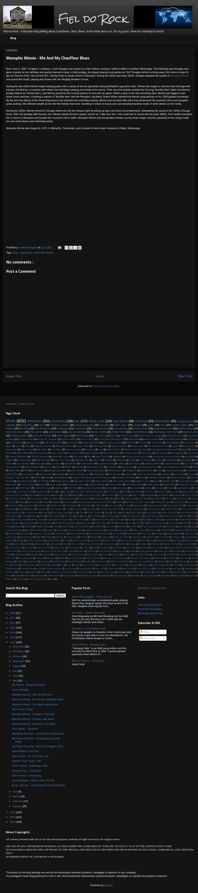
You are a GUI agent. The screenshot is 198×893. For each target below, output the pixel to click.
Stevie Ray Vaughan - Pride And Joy (92, 596)
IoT (78, 516)
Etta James (36, 431)
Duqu (33, 516)
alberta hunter (81, 460)
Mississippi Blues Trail (150, 613)
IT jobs (67, 492)
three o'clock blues (60, 513)
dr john (158, 460)
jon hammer (73, 548)
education (150, 537)
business (120, 460)
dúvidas (94, 537)
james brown (102, 456)
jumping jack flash (162, 502)
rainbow (88, 561)
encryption (176, 537)
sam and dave (104, 565)
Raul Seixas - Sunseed (24, 728)
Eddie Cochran (54, 516)
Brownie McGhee (43, 446)
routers (53, 565)
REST (69, 467)
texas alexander (91, 442)
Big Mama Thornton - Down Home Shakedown (38, 733)
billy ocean (171, 526)
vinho (18, 446)
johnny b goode (43, 548)
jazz (77, 421)
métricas (46, 555)
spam (151, 425)
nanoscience (28, 474)
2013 (13, 637)
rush (69, 565)
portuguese (32, 561)
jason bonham (15, 548)
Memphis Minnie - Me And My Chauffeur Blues (37, 699)
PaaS (59, 467)
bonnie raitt (127, 467)
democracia (146, 534)
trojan (170, 488)
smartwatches (27, 569)
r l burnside (156, 442)
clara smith (11, 484)
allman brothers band (15, 495)
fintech (143, 540)
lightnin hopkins (92, 453)
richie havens (56, 509)
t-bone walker (69, 439)
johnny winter (140, 428)
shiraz (176, 565)
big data (122, 526)
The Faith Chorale (157, 523)
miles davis (25, 488)
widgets (191, 575)
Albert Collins (113, 449)
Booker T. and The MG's (18, 477)
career (132, 460)
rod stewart (115, 474)
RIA (130, 520)
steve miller (127, 569)
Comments (147, 638)
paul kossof (135, 463)
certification (166, 530)
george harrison (97, 484)
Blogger (108, 885)
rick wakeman (12, 565)
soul (42, 425)
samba (147, 488)
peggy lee (158, 558)
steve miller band (144, 569)
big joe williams (119, 446)
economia (105, 537)
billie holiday (23, 453)
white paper (179, 575)
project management (79, 474)
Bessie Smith (98, 431)
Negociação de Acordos (57, 520)
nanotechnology (43, 488)
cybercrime (15, 442)
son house (72, 442)
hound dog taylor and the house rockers (94, 502)
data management (78, 534)
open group (113, 505)
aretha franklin (151, 439)
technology (82, 435)
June (16, 675)
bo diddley (112, 467)
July (15, 671)
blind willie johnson (172, 439)
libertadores (70, 463)
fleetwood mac (163, 540)
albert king (133, 439)
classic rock (96, 421)
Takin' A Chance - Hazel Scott (88, 660)
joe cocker (55, 463)
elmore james (26, 439)
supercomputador (13, 513)
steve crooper (188, 509)
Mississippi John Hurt (165, 431)
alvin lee (32, 495)
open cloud (158, 555)
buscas (60, 530)
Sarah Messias (45, 523)
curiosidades (53, 499)
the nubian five (107, 572)
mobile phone (164, 551)
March (16, 796)
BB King (24, 428)
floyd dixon (156, 499)
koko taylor (63, 435)
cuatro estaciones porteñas (175, 467)
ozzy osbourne (25, 558)
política (20, 561)
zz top (191, 474)
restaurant (181, 561)
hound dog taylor (95, 470)
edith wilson (137, 537)
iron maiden (187, 544)
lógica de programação (30, 551)
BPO (123, 513)
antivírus (96, 460)
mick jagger (86, 505)
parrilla (62, 558)
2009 (13, 821)
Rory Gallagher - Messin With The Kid (33, 780)
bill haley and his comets (151, 526)
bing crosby (123, 495)
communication (37, 499)
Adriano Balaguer (18, 456)
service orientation (161, 565)
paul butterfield (75, 558)
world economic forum (37, 579)
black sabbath (102, 481)
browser (50, 530)
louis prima (14, 505)
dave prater (117, 534)
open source (33, 442)
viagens (9, 460)
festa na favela (110, 540)
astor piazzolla (100, 446)
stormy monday (73, 449)
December (19, 646)
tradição (147, 572)
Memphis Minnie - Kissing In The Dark (33, 714)
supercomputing (172, 463)
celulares (153, 530)
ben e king (110, 526)
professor (45, 561)
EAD (42, 516)
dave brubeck (69, 499)
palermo (40, 558)
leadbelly (117, 456)
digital (38, 537)
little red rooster (112, 453)
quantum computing (91, 488)
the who (159, 488)
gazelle (27, 544)
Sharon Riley (85, 523)
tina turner (189, 463)
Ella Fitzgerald (61, 477)
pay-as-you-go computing (115, 558)
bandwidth (97, 526)
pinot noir (183, 558)
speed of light (171, 509)
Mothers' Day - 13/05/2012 (26, 770)
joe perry (29, 548)
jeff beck (130, 442)
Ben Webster (152, 513)
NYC (193, 516)
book (28, 530)
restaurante (99, 474)
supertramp (190, 569)
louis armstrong (76, 431)
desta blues (190, 534)
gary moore (38, 470)
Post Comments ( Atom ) (106, 386)
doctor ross (72, 537)
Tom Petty (173, 523)
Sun (130, 523)
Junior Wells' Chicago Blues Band (89, 492)
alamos (18, 526)
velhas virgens (53, 575)
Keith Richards (43, 460)
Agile (107, 513)
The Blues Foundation (150, 609)
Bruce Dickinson (187, 513)
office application (141, 555)
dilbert (111, 499)
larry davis (104, 548)
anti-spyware (45, 495)
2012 (13, 642)
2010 (13, 817)
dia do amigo (26, 537)
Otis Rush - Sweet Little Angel (88, 612)
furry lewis (78, 456)
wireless (20, 579)
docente (59, 537)
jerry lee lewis (23, 463)
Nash (8, 520)
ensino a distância (35, 540)
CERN (37, 477)
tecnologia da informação (61, 572)
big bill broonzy (174, 435)
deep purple (56, 484)
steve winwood (162, 569)
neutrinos (59, 488)
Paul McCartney (103, 520)
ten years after (31, 513)
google (45, 502)
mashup (71, 551)
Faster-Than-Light (24, 492)
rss (62, 565)
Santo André (29, 523)
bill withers (110, 495)
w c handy (193, 453)
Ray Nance (156, 520)
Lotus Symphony (133, 516)
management (28, 505)
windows (9, 579)
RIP (113, 435)
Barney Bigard (136, 513)
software (166, 474)
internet (119, 502)
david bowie (131, 534)
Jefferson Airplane (157, 477)
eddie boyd (130, 499)
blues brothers (40, 453)
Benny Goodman (169, 513)
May (15, 680)
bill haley (133, 526)
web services (183, 488)
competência (60, 534)
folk (26, 470)
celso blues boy (187, 481)
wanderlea (105, 575)
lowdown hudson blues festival (181, 548)
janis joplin (186, 460)
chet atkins (193, 530)
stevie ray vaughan (47, 439)
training (158, 572)
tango (8, 446)
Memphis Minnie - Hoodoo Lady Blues (33, 719)
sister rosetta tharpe (147, 474)
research (42, 509)
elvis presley (121, 428)
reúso (192, 561)
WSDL (185, 523)
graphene (56, 502)
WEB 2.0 (162, 492)
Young (8, 526)
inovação (143, 544)
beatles (108, 460)
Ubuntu (79, 467)
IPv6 (53, 492)
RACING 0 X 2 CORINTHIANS (89, 628)
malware (10, 425)
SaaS (184, 449)
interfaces (155, 544)
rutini (77, 565)
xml (52, 579)
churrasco (24, 534)
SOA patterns (113, 492)
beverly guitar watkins (92, 495)
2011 (13, 812)
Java (85, 516)
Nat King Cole (20, 520)
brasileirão (38, 530)
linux (159, 470)
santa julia (133, 565)
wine (27, 446)
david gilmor (84, 499)
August (17, 666)
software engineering (133, 509)
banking (75, 495)
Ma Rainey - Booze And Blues (28, 684)
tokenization (134, 572)
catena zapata (139, 530)
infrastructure (114, 470)
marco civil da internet (54, 551)
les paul (143, 442)
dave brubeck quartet (99, 534)
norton (105, 555)
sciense (129, 474)
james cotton (115, 484)
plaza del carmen (174, 505)
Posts (144, 631)
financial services (128, 540)
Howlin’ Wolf (118, 431)
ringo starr (122, 488)
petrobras (171, 558)
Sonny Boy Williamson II (111, 439)
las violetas (118, 548)
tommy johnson (13, 467)
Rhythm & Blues (59, 425)
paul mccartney (93, 558)
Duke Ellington (32, 467)
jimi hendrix (189, 446)
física (8, 544)
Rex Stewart (169, 520)
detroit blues (11, 537)
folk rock (169, 499)
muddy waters (180, 425)
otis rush (126, 505)
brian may (136, 495)
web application (150, 575)
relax (171, 561)
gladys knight (40, 544)
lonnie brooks (87, 463)
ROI (137, 520)
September (19, 661)
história (122, 544)
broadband (149, 495)
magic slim (169, 484)
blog (193, 526)
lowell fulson (11, 551)
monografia (190, 551)
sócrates (33, 572)
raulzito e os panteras (119, 561)
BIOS (115, 513)
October (17, 656)
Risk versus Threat (22, 709)
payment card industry (140, 558)
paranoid (51, 558)
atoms (57, 495)
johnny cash (59, 548)
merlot (81, 551)
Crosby (24, 516)
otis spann (147, 453)
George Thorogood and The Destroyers (92, 477)
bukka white (137, 446)
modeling (177, 551)
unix (74, 513)
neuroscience (78, 555)
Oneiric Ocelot (78, 520)
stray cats (176, 569)
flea (151, 540)
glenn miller (33, 502)
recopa (109, 488)
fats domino (95, 540)
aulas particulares (82, 526)
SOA (162, 425)
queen (30, 509)
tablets (44, 572)
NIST (184, 516)
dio (119, 499)
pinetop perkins (152, 463)
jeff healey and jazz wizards (138, 502)
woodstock (80, 428)
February (18, 801)
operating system (187, 555)
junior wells (11, 449)
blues (16, 252)
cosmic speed (28, 484)
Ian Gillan (69, 516)
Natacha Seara (37, 520)
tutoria (8, 575)
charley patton (19, 435)
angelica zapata (43, 526)
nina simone (45, 474)
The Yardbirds (44, 481)
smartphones (11, 569)
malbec (121, 463)
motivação (34, 555)
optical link (10, 558)
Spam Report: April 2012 (25, 751)
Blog (13, 38)
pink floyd (73, 488)
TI (145, 523)
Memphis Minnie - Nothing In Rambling (33, 723)
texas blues (162, 421)
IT (59, 492)
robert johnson (139, 431)
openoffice (171, 555)
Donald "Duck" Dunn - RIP (26, 761)
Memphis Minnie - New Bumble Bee (32, 694)
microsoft (190, 456)
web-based (166, 575)
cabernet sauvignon (94, 530)
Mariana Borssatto (171, 516)
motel (8, 555)
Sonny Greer (100, 523)
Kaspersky (27, 425)
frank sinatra (182, 499)
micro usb (121, 551)
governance (76, 470)
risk (67, 509)
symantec (10, 572)
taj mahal (179, 474)
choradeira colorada (18, 499)
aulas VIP (66, 526)
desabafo (159, 534)
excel (66, 540)
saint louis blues (15, 431)
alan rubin (174, 492)
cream (42, 484)
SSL (125, 492)
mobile (132, 551)
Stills (112, 523)
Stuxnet (121, 523)
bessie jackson (62, 481)
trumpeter (178, 572)
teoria (94, 572)
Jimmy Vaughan (178, 477)
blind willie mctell (60, 456)
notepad (115, 555)
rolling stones (185, 428)
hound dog (68, 502)
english (20, 540)
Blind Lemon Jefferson (135, 449)
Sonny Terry (83, 446)
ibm (90, 456)
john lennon (147, 470)
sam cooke (120, 565)
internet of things (170, 544)
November (19, 651)
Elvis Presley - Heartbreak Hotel (29, 765)
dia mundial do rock (158, 446)
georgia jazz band (57, 470)
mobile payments (146, 551)
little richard (27, 449)
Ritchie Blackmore (187, 520)
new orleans (93, 555)
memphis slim (130, 453)
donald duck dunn (75, 484)
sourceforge (70, 569)
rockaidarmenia (29, 565)
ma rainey (57, 449)
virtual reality (69, 575)
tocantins (122, 572)
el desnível (163, 537)
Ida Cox (48, 467)
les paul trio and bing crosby (167, 456)
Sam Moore (136, 492)
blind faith (183, 526)
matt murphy (71, 505)
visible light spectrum (87, 575)
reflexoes (162, 561)
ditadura (48, 537)
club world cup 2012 (147, 467)
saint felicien (88, 565)
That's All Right (20, 689)
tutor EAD (190, 572)
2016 (13, 622)
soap (39, 569)
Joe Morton (96, 516)
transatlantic (177, 453)
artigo (55, 526)
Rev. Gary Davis (62, 460)
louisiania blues (106, 463)
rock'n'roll (141, 421)
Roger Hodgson (13, 523)
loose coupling (157, 548)
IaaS (142, 477)
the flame (89, 449)
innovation (131, 470)
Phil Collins (100, 435)
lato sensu (131, 548)
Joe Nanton (110, 516)
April (15, 791)
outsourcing (138, 505)
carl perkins (145, 460)
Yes (193, 523)
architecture (55, 431)
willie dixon (121, 425)
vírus (82, 513)
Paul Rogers (119, 520)
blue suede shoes (122, 481)
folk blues (177, 540)
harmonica (171, 460)
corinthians (58, 421)
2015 (13, 627)
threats (45, 513)
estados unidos (53, 540)
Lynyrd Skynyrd (152, 516)
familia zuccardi (79, 540)
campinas (177, 495)
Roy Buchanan (43, 428)
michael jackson (106, 551)
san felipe (91, 509)
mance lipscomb (174, 470)
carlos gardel (123, 530)
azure (65, 495)
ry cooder (78, 509)
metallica (91, 551)
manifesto (42, 505)
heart (65, 544)
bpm (156, 481)
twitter (17, 575)
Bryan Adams (12, 516)
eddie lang (14, 470)
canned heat (168, 481)
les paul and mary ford (137, 456)
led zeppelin (179, 502)
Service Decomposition (66, 523)
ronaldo (43, 565)
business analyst (74, 530)
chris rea (13, 534)
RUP (145, 520)
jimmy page (40, 463)
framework (190, 540)
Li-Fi (121, 516)
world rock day (94, 513)
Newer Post (14, 376)
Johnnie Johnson (39, 456)
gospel (175, 446)
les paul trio (74, 453)
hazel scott (54, 544)
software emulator (53, 569)
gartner (17, 544)
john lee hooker (42, 435)
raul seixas (120, 421)
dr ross (84, 537)
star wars (100, 569)
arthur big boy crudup (150, 435)
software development (110, 509)
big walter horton (82, 481)
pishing (137, 425)
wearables (135, 575)
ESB (47, 477)
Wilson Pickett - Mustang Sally (88, 644)
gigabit (22, 502)
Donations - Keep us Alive (20, 403)
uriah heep (39, 575)
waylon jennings (120, 575)
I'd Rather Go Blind (125, 477)
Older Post (185, 376)
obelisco (126, 555)
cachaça (110, 530)
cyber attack (58, 453)
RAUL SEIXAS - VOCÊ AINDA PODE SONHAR (38, 785)
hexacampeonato (91, 544)
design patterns (174, 534)
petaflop (60, 474)
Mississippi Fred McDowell (164, 449)
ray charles (161, 453)
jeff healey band (134, 484)
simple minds (189, 565)
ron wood (135, 488)
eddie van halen (121, 537)
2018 (13, 613)
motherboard (20, 555)
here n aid (75, 544)
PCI (90, 520)
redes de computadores (143, 561)
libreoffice (143, 548)
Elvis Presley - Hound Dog (26, 775)
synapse (22, 572)
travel (167, 572)
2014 (13, 632)
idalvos (132, 544)
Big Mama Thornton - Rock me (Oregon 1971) (37, 746)
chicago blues (185, 421)
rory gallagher (173, 442)
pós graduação (75, 561)
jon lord (86, 548)
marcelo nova (56, 505)
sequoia (145, 565)
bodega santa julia (14, 530)
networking (99, 505)
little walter (42, 449)
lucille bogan (153, 484)
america (28, 526)
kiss (94, 548)
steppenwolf (113, 569)
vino (101, 449)
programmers (59, 561)
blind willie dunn (95, 467)
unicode (27, 575)
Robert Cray (127, 435)
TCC (138, 523)
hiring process (109, 544)
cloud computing (84, 425)
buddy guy (62, 428)
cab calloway (163, 495)
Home (100, 376)
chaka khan (180, 530)
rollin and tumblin (53, 442)
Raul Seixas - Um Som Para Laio (30, 756)
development (99, 499)
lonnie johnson (100, 428)
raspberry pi (101, 561)
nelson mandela (61, 555)
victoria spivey (24, 460)
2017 (13, 617)
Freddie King (41, 492)
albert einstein (188, 492)
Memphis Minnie (179, 75)
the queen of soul (112, 442)
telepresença (82, 572)
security (104, 425)
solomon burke (154, 509)
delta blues (27, 252)
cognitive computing (42, 534)
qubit (21, 509)
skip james (189, 442)
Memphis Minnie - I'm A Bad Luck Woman (35, 704)
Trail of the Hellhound (149, 604)
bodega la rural (142, 481)
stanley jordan (85, 569)
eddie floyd (143, 499)
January (17, 806)
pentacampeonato (155, 505)
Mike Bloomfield (25, 481)
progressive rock (163, 428)
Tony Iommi (150, 492)
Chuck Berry (87, 439)
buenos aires (191, 431)
